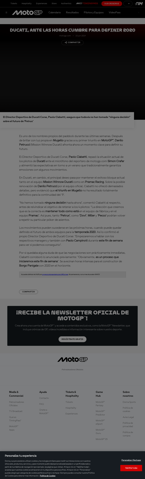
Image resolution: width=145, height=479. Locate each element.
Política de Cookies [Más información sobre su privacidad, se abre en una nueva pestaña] (47, 476)
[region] (72, 465)
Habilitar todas (131, 468)
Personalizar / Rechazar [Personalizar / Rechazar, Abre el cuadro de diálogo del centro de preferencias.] (131, 460)
